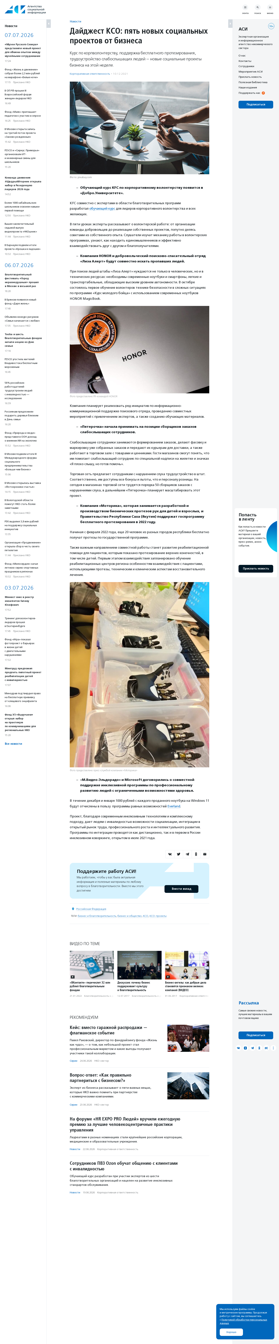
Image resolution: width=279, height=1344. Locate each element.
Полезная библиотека (253, 82)
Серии (73, 1060)
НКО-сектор (101, 1060)
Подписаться (255, 104)
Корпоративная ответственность (90, 73)
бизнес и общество (129, 915)
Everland (174, 806)
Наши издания (248, 87)
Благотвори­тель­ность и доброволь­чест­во (108, 995)
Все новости (13, 744)
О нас (242, 55)
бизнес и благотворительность (97, 915)
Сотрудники (246, 66)
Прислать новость (250, 76)
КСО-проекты (158, 915)
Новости (75, 21)
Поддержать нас (249, 92)
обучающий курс (102, 208)
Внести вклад (181, 888)
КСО (145, 915)
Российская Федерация (91, 908)
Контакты (245, 60)
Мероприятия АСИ (251, 71)
